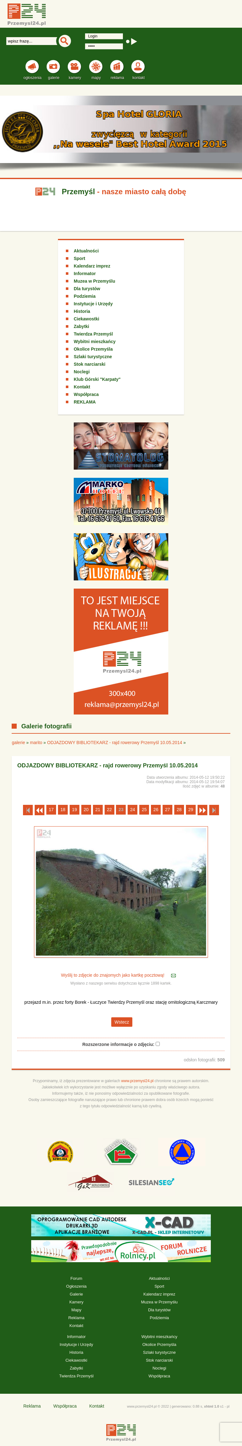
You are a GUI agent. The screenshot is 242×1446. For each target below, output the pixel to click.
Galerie (76, 1294)
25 (144, 809)
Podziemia (84, 296)
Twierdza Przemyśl (93, 333)
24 (132, 809)
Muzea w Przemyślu (94, 281)
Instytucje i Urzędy (93, 303)
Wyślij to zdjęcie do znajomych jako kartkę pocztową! (113, 975)
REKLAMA (85, 401)
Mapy (76, 1310)
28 (179, 809)
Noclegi (82, 371)
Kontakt (82, 386)
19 (74, 809)
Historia (82, 311)
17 (51, 809)
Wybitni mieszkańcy (95, 341)
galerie (18, 742)
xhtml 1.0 (211, 1406)
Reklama (76, 1317)
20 (86, 809)
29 (190, 809)
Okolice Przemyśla (93, 349)
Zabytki (81, 326)
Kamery (76, 1302)
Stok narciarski (89, 364)
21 (97, 809)
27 (167, 809)
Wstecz (122, 1022)
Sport (79, 258)
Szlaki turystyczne (93, 356)
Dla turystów (87, 288)
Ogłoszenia (76, 1286)
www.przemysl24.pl (137, 1081)
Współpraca (86, 394)
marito (36, 742)
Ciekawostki (86, 318)
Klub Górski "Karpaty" (97, 379)
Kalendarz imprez (92, 265)
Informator (85, 273)
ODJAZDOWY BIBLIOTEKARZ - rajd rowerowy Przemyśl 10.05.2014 (114, 742)
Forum (77, 1278)
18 (63, 809)
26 (155, 809)
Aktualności (86, 250)
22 (109, 809)
